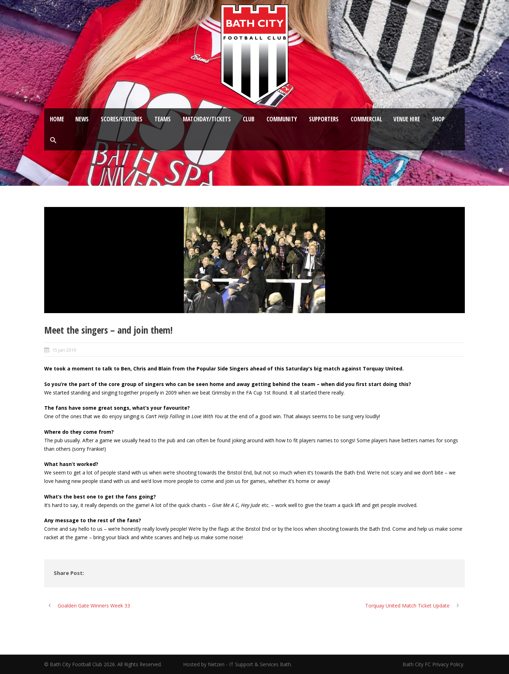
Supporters (324, 119)
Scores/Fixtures (121, 119)
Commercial (366, 119)
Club (249, 119)
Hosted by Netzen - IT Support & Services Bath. (237, 664)
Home (57, 119)
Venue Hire (406, 119)
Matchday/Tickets (207, 119)
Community (282, 119)
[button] (53, 140)
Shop (438, 119)
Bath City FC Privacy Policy (434, 664)
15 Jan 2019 (64, 350)
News (82, 119)
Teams (162, 119)
